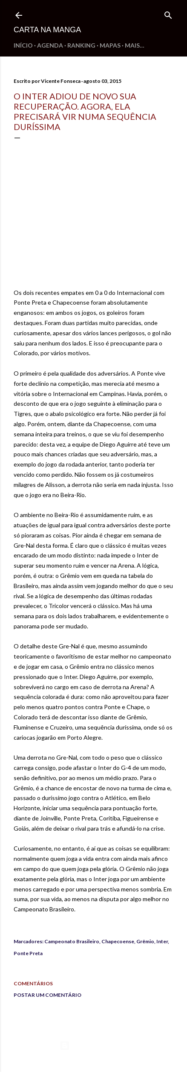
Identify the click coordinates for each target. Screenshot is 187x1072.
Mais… (134, 45)
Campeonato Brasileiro (71, 941)
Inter (162, 941)
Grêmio (145, 941)
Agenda (50, 45)
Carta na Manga (47, 29)
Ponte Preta (28, 953)
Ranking (81, 45)
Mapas (110, 45)
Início (23, 45)
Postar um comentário (47, 995)
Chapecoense (117, 941)
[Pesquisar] (168, 13)
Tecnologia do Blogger (93, 1046)
